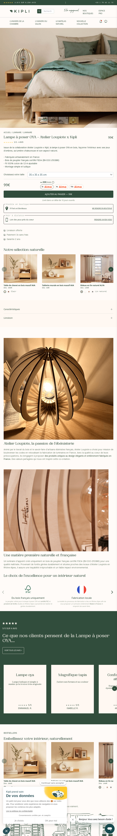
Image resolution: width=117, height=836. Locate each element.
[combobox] (70, 174)
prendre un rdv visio (103, 220)
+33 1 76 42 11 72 (104, 2)
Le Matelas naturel (61, 22)
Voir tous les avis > (13, 650)
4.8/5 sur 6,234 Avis (25, 2)
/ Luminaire (16, 133)
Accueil (7, 133)
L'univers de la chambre (17, 22)
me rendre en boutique (102, 208)
